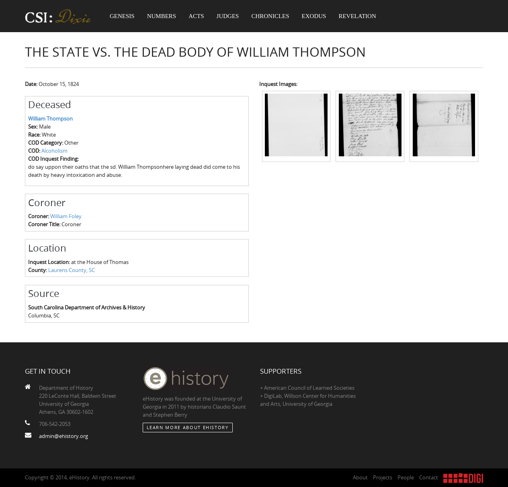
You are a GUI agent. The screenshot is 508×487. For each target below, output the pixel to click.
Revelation (357, 16)
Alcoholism (54, 150)
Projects (382, 477)
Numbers (161, 16)
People (405, 477)
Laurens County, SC (71, 270)
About (360, 477)
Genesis (122, 16)
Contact (428, 477)
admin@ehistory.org (63, 436)
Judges (228, 16)
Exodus (314, 16)
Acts (196, 16)
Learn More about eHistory (188, 427)
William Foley (66, 216)
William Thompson (50, 118)
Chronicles (270, 16)
